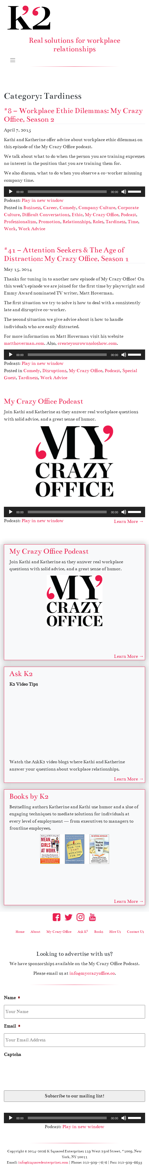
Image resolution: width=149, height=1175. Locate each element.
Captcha (12, 1054)
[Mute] (123, 191)
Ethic (77, 214)
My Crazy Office (101, 214)
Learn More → (129, 521)
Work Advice (31, 229)
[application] (74, 191)
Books (98, 932)
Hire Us (115, 932)
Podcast (128, 214)
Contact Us (135, 932)
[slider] (67, 191)
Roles (98, 221)
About (35, 932)
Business (32, 207)
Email (12, 1026)
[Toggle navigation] (12, 60)
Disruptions (54, 370)
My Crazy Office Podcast (43, 401)
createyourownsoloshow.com (87, 343)
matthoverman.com (24, 343)
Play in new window (43, 200)
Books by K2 (29, 796)
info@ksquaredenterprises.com (43, 1162)
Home (20, 932)
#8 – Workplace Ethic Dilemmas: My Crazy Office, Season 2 (73, 115)
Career (50, 207)
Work (10, 229)
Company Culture (96, 207)
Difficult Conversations (45, 214)
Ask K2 (21, 673)
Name (12, 998)
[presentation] (43, 1072)
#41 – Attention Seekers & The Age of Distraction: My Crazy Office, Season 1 (66, 254)
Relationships (76, 221)
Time (133, 221)
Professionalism (20, 221)
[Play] (10, 191)
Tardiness (115, 221)
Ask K (83, 932)
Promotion (49, 221)
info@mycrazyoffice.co (92, 973)
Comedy (67, 207)
